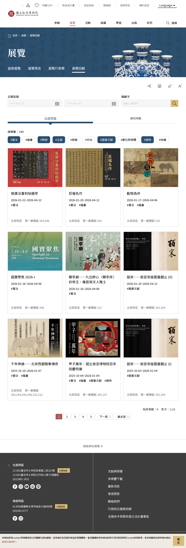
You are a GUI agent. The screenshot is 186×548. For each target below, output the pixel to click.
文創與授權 (115, 471)
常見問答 (114, 494)
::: (22, 5)
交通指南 (63, 470)
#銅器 (73, 140)
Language (165, 5)
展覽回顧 (35, 35)
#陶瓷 (44, 140)
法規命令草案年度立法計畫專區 (128, 516)
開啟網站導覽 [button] (91, 446)
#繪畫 (29, 140)
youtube (26, 486)
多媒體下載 (115, 479)
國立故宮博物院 (23, 13)
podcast (38, 486)
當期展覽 (14, 68)
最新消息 (114, 486)
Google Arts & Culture (32, 486)
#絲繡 (162, 140)
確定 (178, 540)
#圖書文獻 (106, 140)
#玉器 (58, 140)
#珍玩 (88, 140)
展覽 (23, 35)
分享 (149, 86)
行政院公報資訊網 (119, 509)
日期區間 (13, 97)
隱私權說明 (9, 541)
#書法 (14, 140)
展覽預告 (34, 68)
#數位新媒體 (128, 140)
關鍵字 (125, 97)
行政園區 (54, 475)
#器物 (147, 140)
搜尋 (174, 103)
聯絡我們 (114, 501)
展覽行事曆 (56, 68)
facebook (15, 486)
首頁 (15, 35)
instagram (21, 486)
